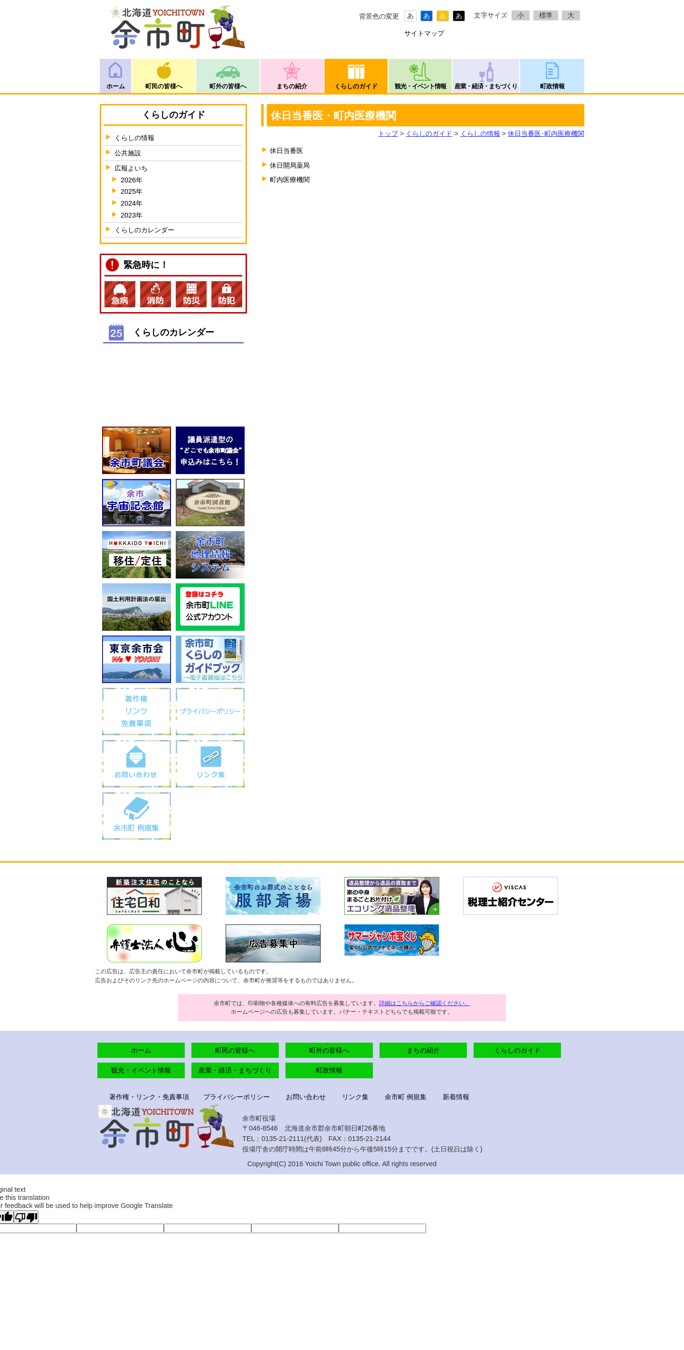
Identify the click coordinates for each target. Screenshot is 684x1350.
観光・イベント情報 (420, 86)
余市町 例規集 (406, 1097)
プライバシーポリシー (236, 1097)
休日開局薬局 (290, 165)
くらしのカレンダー (144, 230)
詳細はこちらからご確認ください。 (424, 1003)
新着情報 (456, 1097)
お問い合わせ (306, 1097)
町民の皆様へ (163, 86)
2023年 (131, 215)
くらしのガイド (356, 86)
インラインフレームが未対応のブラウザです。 (173, 379)
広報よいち (131, 168)
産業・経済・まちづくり (486, 86)
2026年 (131, 180)
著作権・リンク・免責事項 (149, 1097)
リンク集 (355, 1097)
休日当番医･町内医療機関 (546, 133)
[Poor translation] (26, 1217)
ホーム (115, 86)
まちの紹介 (291, 86)
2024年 (131, 203)
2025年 (131, 191)
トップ (388, 133)
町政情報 (552, 86)
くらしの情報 (480, 133)
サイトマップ (424, 33)
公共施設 (127, 153)
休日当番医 (286, 150)
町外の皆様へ (228, 86)
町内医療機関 (290, 179)
